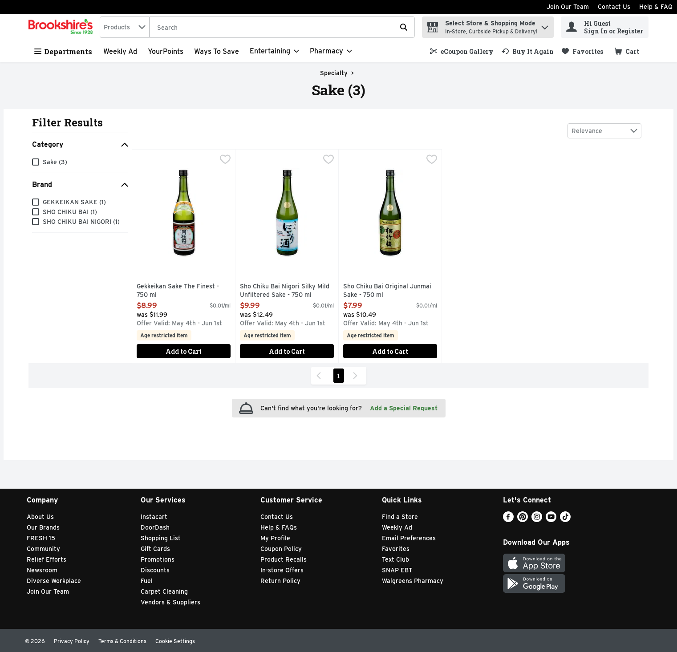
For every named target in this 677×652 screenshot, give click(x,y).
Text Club (395, 559)
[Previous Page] (320, 376)
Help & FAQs (278, 527)
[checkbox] (225, 160)
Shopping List (161, 538)
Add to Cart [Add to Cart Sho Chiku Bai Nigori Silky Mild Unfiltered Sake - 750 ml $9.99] (287, 351)
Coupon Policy (281, 548)
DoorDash (155, 527)
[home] (62, 27)
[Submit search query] (404, 27)
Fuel (147, 580)
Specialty (334, 73)
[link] (462, 51)
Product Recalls (283, 559)
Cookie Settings (175, 641)
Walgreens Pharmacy (412, 580)
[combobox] (125, 27)
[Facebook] (508, 519)
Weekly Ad (120, 51)
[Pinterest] (522, 519)
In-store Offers (282, 570)
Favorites (395, 548)
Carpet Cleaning (164, 591)
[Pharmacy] (331, 51)
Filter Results (67, 122)
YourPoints (165, 51)
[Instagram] (536, 519)
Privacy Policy (71, 641)
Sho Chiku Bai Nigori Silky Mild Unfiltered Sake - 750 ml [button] (284, 291)
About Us (40, 516)
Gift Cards (155, 548)
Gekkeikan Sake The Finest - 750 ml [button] (178, 291)
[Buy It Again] (528, 51)
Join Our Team (568, 6)
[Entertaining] (274, 51)
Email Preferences (409, 538)
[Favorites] (582, 51)
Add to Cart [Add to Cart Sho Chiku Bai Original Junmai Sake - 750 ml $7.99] (390, 351)
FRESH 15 (41, 538)
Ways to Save (216, 51)
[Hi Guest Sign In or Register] (605, 27)
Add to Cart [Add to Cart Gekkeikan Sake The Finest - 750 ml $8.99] (184, 351)
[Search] (282, 27)
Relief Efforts (46, 559)
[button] (544, 25)
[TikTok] (565, 519)
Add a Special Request (404, 408)
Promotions (157, 559)
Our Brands (43, 527)
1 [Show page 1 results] (338, 376)
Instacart (154, 516)
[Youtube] (551, 519)
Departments (63, 51)
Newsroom (42, 570)
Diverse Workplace (54, 580)
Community (43, 548)
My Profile (275, 538)
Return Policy (280, 580)
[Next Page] (357, 376)
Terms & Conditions (122, 641)
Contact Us (614, 6)
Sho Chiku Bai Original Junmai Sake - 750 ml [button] (387, 291)
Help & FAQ (656, 6)
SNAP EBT (397, 570)
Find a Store (400, 516)
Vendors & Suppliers (170, 602)
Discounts (155, 570)
